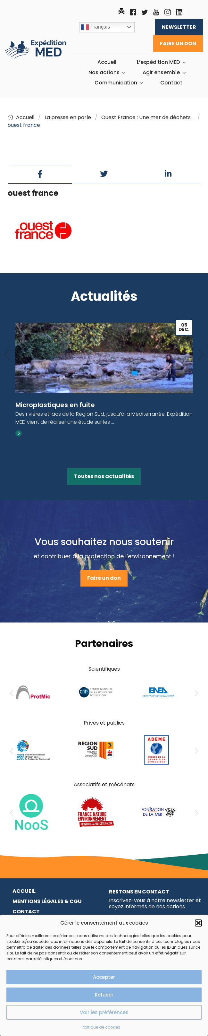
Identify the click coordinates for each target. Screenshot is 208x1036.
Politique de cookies (101, 1027)
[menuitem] (106, 62)
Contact (171, 82)
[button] (198, 923)
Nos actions (104, 72)
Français (95, 27)
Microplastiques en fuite (55, 404)
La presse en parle (68, 117)
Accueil (106, 62)
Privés (91, 723)
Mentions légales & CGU (47, 901)
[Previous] (7, 355)
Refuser (104, 994)
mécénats (122, 784)
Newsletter (179, 27)
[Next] (201, 355)
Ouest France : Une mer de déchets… (147, 117)
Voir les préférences (104, 1012)
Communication (116, 82)
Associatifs (87, 784)
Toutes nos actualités (104, 476)
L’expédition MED (158, 62)
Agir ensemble (161, 72)
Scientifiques (104, 669)
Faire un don (178, 43)
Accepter (104, 977)
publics (116, 723)
